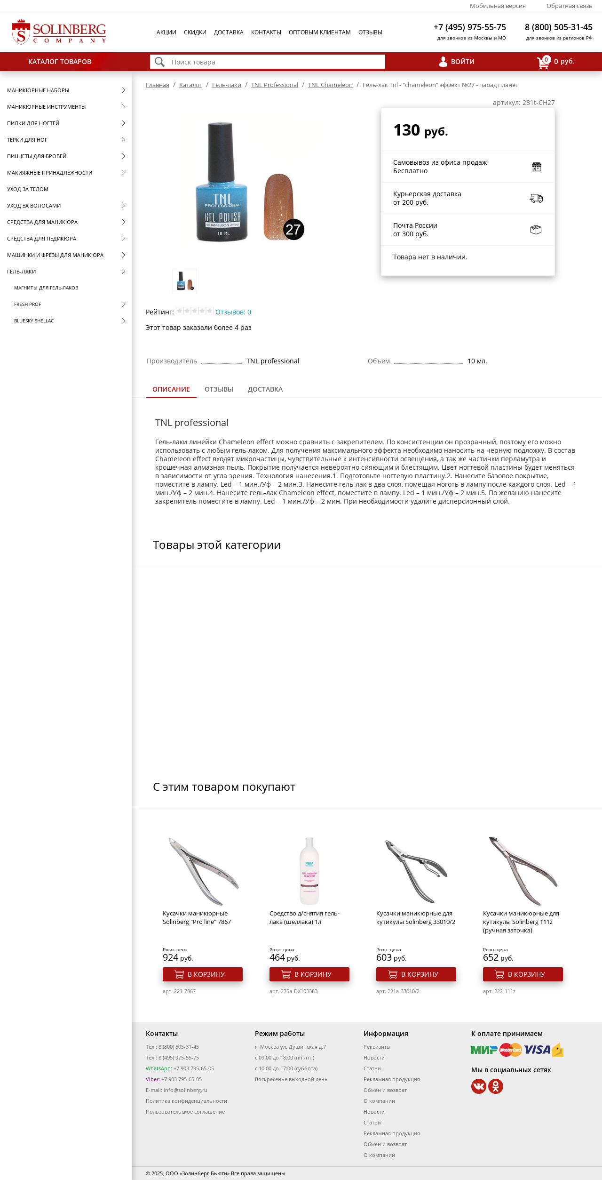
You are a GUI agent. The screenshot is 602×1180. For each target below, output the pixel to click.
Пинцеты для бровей (36, 156)
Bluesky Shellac (34, 320)
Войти (463, 61)
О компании (379, 1100)
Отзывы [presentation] (219, 389)
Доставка (229, 32)
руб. (556, 62)
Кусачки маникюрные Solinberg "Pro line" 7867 (197, 917)
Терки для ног (27, 139)
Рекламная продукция (392, 1079)
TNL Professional (274, 84)
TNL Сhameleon (330, 84)
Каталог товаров (59, 61)
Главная (157, 84)
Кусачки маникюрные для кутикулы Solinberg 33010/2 (415, 917)
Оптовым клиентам (320, 32)
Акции (166, 32)
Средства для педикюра (41, 238)
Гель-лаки (21, 271)
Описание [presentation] (171, 389)
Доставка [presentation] (265, 389)
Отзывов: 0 (233, 311)
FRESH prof (27, 304)
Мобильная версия (498, 5)
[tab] (171, 390)
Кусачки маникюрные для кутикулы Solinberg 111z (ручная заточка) (521, 921)
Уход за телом (27, 189)
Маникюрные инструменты (46, 106)
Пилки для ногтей (33, 123)
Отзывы (370, 32)
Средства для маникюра (42, 221)
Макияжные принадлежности (49, 172)
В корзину (206, 974)
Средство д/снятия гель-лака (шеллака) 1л (304, 917)
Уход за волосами (34, 205)
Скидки (195, 32)
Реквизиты (377, 1046)
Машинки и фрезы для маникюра (55, 254)
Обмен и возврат (385, 1089)
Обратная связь (570, 5)
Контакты (266, 32)
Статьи (372, 1068)
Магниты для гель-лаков (46, 287)
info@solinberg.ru (185, 1089)
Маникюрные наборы (38, 90)
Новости (374, 1057)
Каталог (190, 84)
